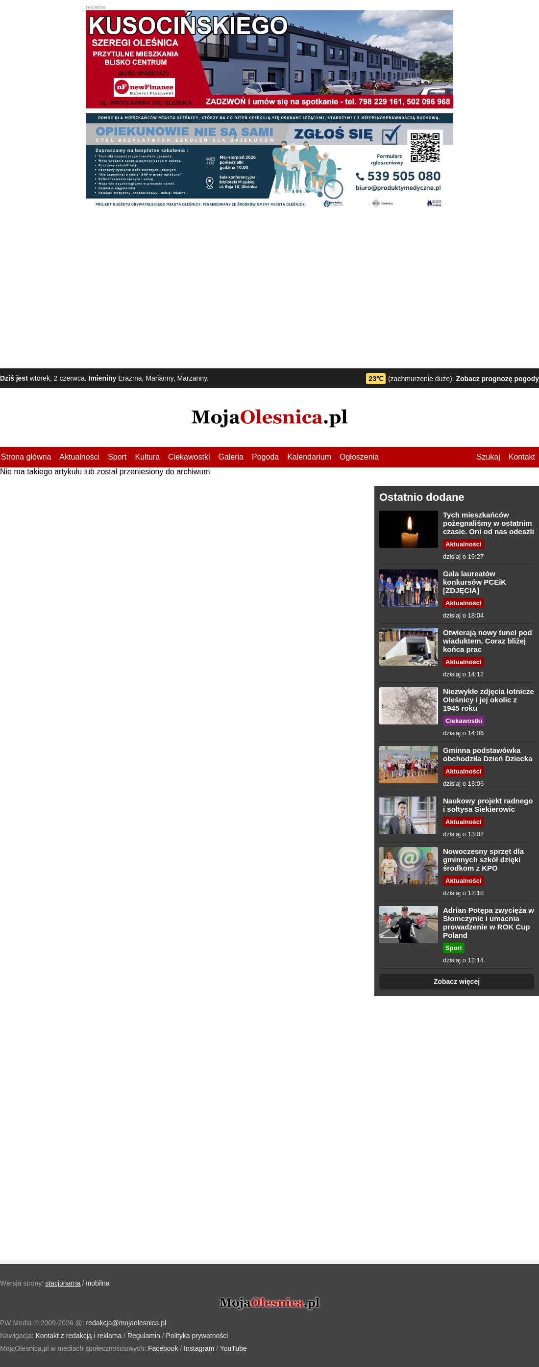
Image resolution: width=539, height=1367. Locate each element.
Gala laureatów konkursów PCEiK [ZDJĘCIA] (474, 581)
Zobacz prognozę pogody (497, 379)
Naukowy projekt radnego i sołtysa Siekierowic (488, 805)
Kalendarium (309, 457)
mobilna (98, 1283)
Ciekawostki (189, 457)
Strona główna (26, 457)
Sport (117, 457)
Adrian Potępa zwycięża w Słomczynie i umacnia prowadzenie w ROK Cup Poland (488, 922)
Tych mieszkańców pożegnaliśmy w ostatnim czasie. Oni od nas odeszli (488, 523)
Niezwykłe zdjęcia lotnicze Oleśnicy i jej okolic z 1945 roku (488, 699)
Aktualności (79, 457)
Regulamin (143, 1336)
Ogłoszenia (359, 457)
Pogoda (265, 457)
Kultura (147, 457)
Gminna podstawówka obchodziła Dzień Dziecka (488, 754)
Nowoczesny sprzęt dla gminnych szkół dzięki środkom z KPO (483, 859)
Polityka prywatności (197, 1336)
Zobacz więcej (457, 981)
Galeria (231, 457)
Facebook (163, 1348)
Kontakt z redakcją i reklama (78, 1336)
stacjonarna (62, 1283)
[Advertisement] (269, 290)
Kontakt (522, 457)
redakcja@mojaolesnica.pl (126, 1323)
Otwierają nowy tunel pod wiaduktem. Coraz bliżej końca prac (487, 640)
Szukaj (488, 457)
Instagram (199, 1348)
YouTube (233, 1348)
